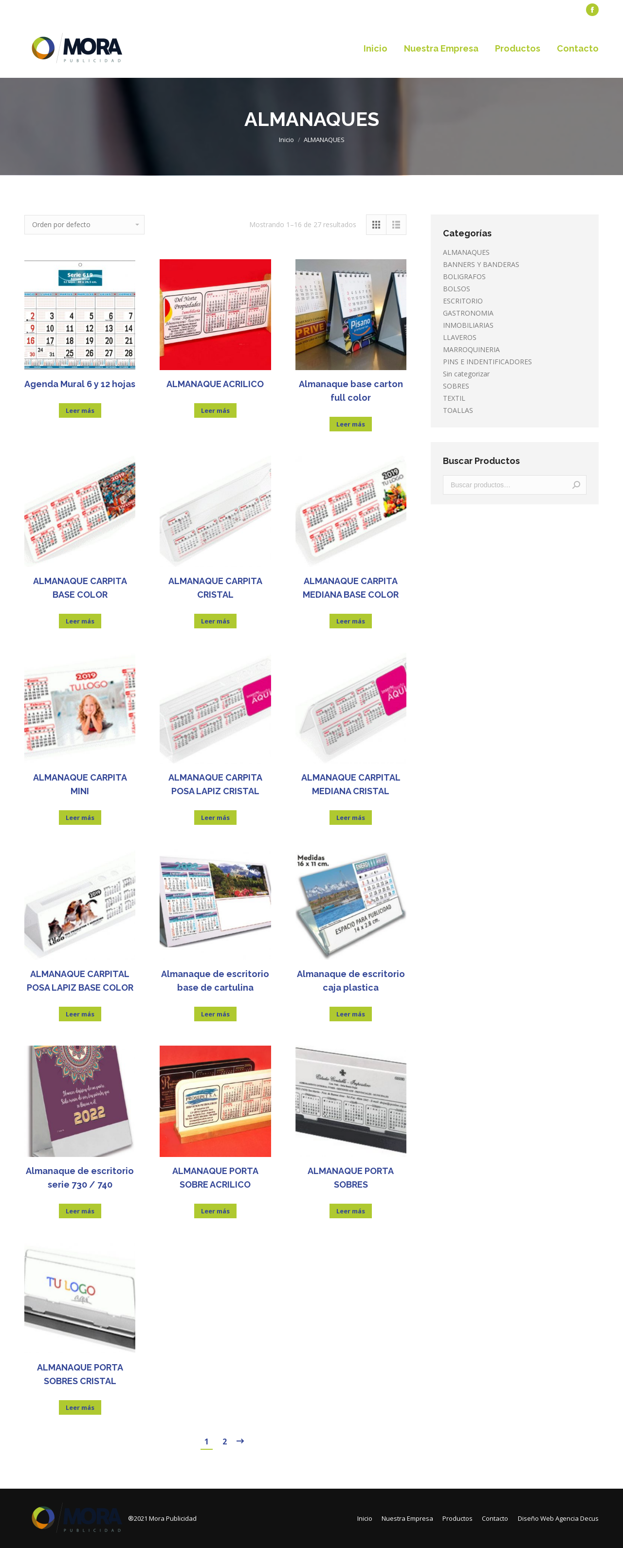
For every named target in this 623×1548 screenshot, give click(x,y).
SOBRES (456, 386)
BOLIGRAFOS (464, 276)
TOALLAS (458, 410)
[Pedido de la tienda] (84, 224)
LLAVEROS (459, 337)
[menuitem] (46, 10)
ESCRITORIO (463, 300)
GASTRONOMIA (468, 313)
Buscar (576, 485)
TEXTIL (454, 398)
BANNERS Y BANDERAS (481, 264)
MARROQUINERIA (471, 349)
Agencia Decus (577, 1518)
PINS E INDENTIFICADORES (487, 361)
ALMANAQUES (466, 252)
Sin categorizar (466, 373)
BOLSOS (456, 288)
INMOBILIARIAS (468, 325)
